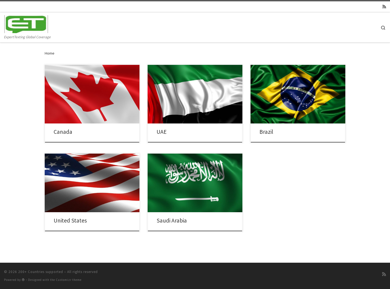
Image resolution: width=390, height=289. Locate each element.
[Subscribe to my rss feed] (384, 7)
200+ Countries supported (40, 271)
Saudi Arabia (172, 220)
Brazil (266, 131)
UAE (162, 131)
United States (70, 220)
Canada (63, 131)
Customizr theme (69, 280)
